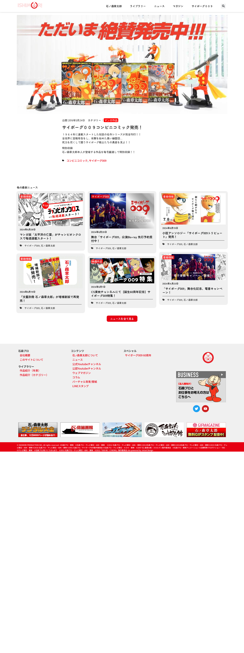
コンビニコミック (77, 160)
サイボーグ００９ (202, 6)
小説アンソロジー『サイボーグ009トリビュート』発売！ (192, 235)
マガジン (178, 6)
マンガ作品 (111, 120)
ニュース (159, 6)
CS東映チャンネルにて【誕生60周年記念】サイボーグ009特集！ (120, 294)
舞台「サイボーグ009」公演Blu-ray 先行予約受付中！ (121, 239)
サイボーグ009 (97, 160)
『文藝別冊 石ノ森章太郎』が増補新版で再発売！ (49, 297)
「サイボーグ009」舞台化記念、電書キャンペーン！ (192, 287)
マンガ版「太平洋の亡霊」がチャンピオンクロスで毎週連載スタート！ (50, 236)
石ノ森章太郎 (114, 6)
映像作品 (97, 261)
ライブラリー (138, 6)
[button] (223, 6)
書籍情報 (25, 196)
